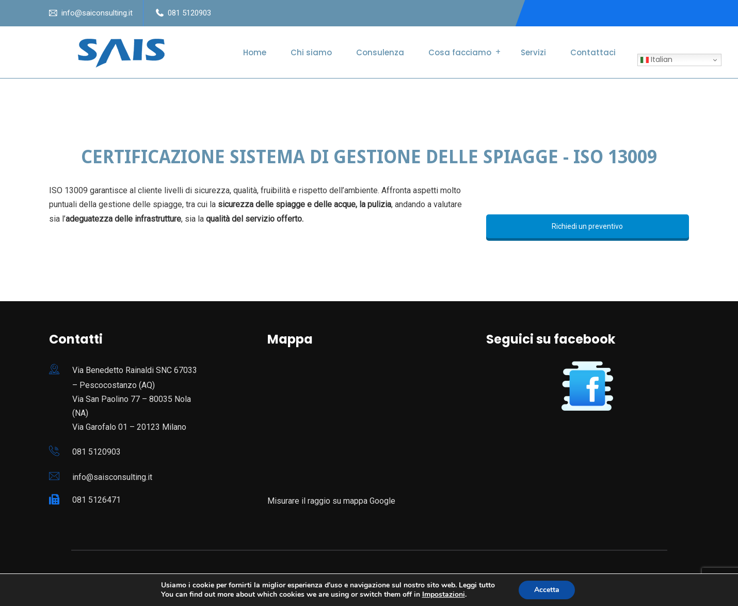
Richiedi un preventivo (587, 226)
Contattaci (593, 52)
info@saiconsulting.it (97, 13)
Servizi (533, 52)
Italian (656, 59)
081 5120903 (189, 13)
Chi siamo (311, 52)
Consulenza (380, 52)
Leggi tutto (477, 585)
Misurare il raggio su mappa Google (331, 501)
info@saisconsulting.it (112, 477)
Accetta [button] (546, 590)
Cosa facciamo (459, 52)
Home (254, 52)
